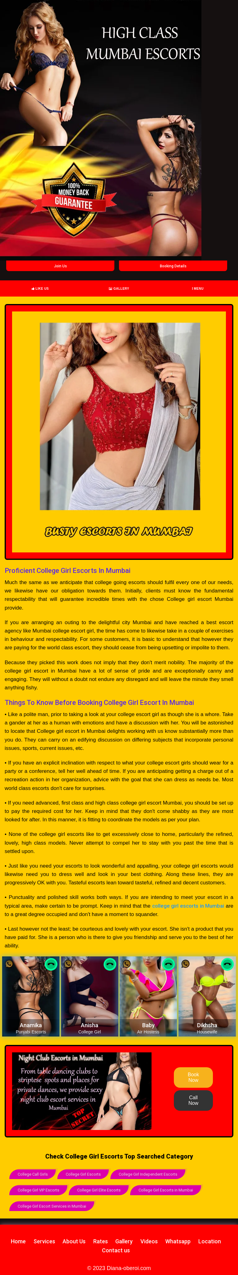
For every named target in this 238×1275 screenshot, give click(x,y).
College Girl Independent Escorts (148, 1174)
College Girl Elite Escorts (99, 1190)
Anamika (31, 1025)
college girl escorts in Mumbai (188, 906)
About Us (74, 1241)
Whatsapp (178, 1241)
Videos (149, 1241)
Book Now (193, 1077)
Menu (198, 288)
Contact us (116, 1250)
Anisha (89, 1025)
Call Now (193, 1100)
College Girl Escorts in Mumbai (166, 1190)
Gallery (119, 288)
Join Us (60, 266)
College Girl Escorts (83, 1174)
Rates (100, 1241)
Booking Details (173, 266)
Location (209, 1241)
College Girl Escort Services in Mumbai (52, 1206)
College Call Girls (33, 1174)
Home (18, 1241)
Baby (148, 1025)
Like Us (40, 288)
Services (44, 1241)
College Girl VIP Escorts (38, 1190)
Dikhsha (207, 1025)
